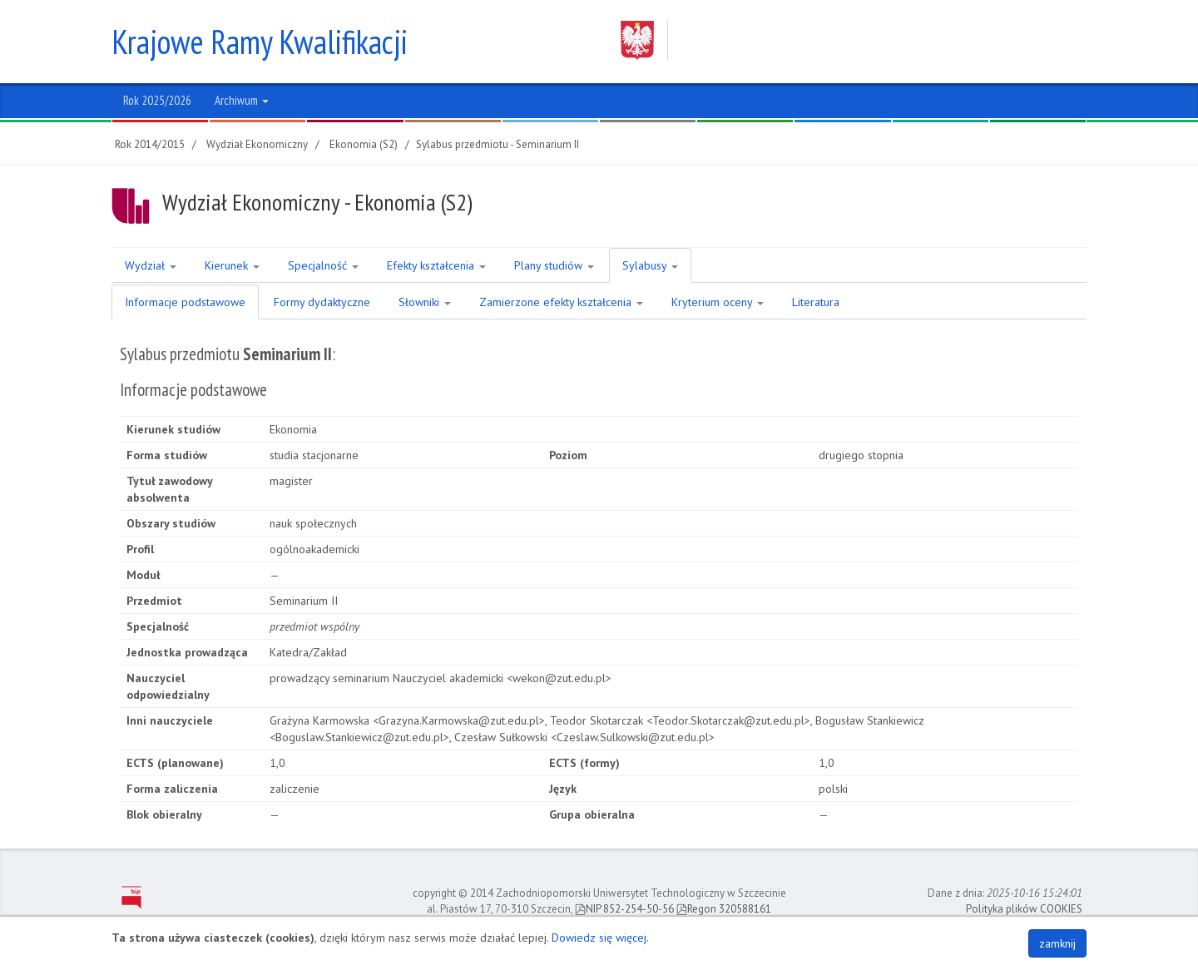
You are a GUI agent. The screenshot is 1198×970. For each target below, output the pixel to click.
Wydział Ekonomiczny (257, 144)
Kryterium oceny (717, 301)
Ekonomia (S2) (363, 144)
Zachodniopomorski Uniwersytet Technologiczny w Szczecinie (838, 40)
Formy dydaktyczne (322, 301)
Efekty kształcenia (436, 265)
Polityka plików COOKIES (1024, 909)
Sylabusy (650, 265)
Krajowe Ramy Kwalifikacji (259, 41)
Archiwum (242, 100)
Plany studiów (554, 265)
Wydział (150, 265)
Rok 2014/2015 (150, 144)
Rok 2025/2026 (157, 100)
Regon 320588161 (723, 909)
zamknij (1057, 943)
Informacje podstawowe (185, 301)
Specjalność (323, 265)
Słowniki (425, 301)
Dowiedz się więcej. (600, 937)
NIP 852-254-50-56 (624, 909)
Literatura (815, 301)
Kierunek (232, 265)
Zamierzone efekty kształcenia (561, 301)
